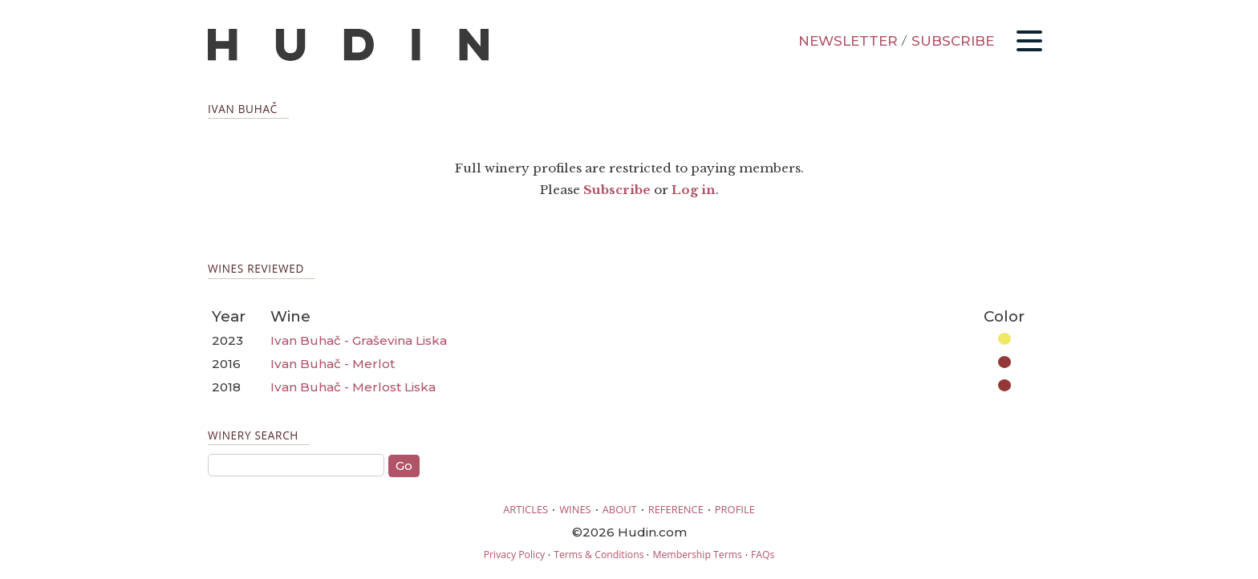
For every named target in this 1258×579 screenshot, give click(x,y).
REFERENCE (676, 509)
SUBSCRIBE (952, 41)
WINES (575, 509)
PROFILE (735, 509)
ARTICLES (525, 509)
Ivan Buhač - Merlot (332, 363)
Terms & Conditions (598, 554)
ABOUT (620, 509)
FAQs (762, 554)
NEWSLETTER (848, 41)
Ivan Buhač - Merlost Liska (353, 387)
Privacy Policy (514, 554)
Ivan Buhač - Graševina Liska (358, 340)
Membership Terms (696, 554)
